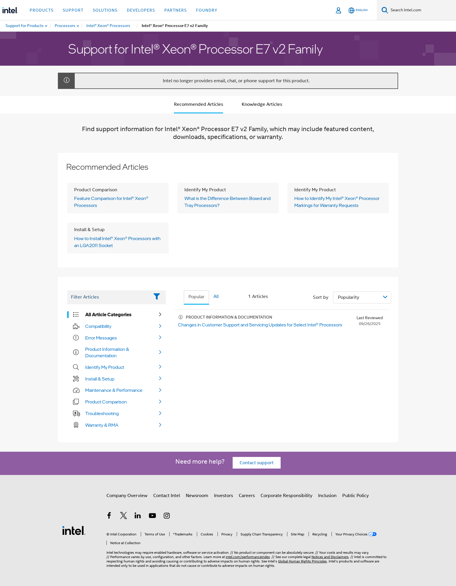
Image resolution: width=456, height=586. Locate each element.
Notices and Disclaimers (330, 557)
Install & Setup (99, 379)
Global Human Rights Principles (302, 561)
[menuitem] (65, 26)
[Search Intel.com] (422, 10)
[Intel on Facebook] (109, 516)
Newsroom (197, 496)
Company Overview (126, 496)
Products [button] (42, 10)
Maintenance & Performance (113, 390)
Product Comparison (106, 402)
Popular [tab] (196, 297)
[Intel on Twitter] (124, 516)
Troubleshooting (102, 413)
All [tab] (216, 296)
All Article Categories (108, 314)
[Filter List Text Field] (108, 297)
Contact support (257, 463)
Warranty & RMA (102, 425)
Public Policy (355, 496)
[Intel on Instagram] (167, 516)
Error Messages (101, 338)
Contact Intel (166, 496)
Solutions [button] (105, 10)
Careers (247, 496)
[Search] (385, 10)
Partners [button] (175, 10)
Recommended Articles (198, 104)
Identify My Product (104, 367)
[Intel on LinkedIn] (138, 516)
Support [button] (73, 10)
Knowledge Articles (262, 104)
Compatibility (98, 326)
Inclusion (327, 496)
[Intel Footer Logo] (74, 530)
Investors (223, 496)
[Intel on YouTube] (152, 516)
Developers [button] (141, 10)
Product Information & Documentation (107, 352)
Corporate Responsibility (286, 496)
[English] (358, 10)
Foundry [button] (207, 10)
